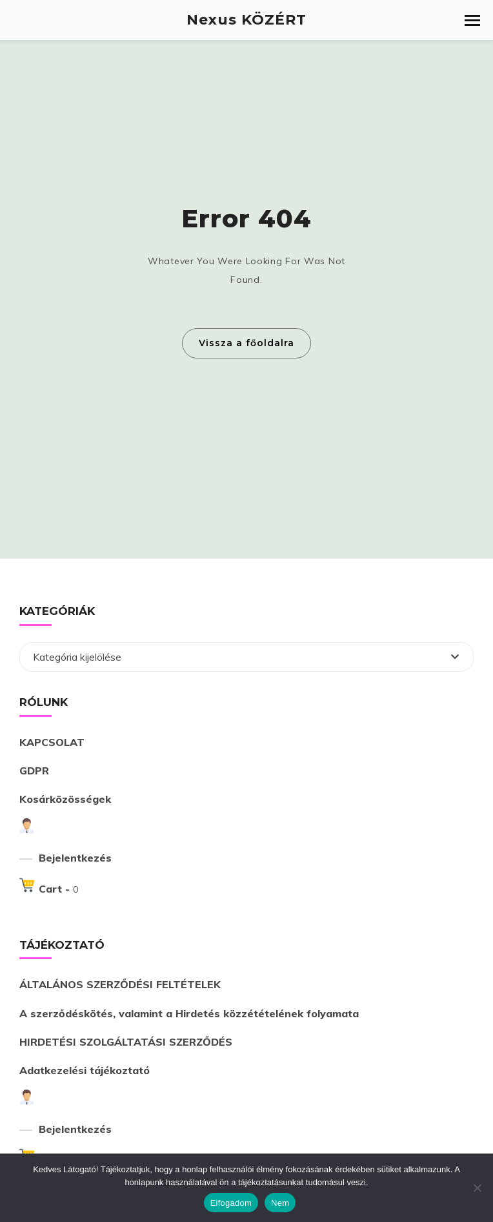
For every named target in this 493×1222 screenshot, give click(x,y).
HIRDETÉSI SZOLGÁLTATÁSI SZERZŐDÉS (125, 1041)
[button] (472, 20)
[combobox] (246, 657)
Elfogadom (231, 1203)
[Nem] (476, 1187)
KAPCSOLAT (52, 742)
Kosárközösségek (65, 798)
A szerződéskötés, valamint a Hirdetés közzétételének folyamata (189, 1013)
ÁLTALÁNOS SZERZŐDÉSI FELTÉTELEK (120, 984)
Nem (280, 1203)
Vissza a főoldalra (246, 343)
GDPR (34, 770)
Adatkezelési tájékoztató (84, 1070)
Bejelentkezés (75, 857)
